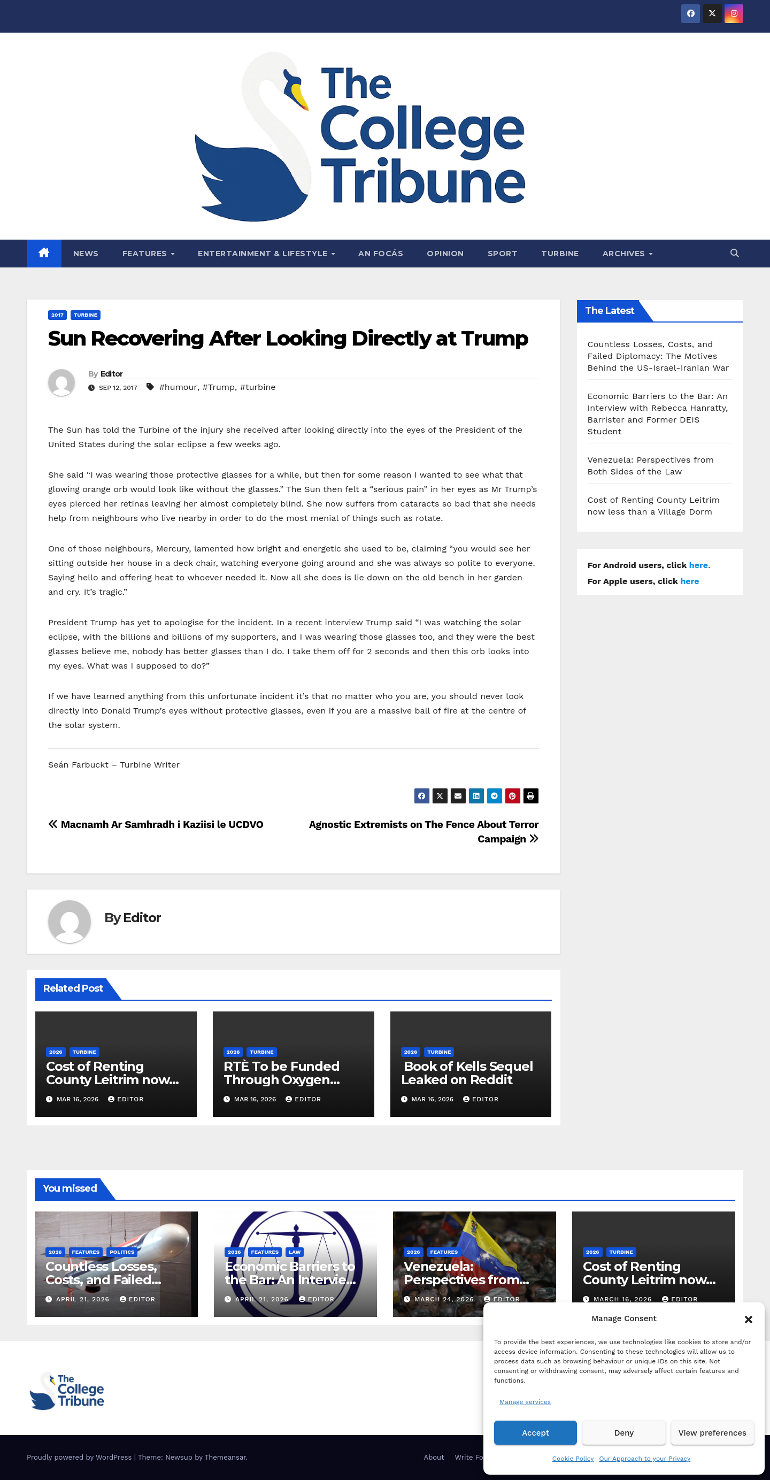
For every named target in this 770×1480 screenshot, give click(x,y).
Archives (625, 253)
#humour (178, 387)
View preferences (712, 1433)
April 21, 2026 (84, 1299)
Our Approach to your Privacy (644, 1458)
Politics (122, 1252)
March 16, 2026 (624, 1299)
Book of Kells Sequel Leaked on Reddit (467, 1073)
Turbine (560, 253)
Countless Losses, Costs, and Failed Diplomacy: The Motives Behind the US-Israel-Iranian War (658, 356)
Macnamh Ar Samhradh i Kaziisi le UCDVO (156, 824)
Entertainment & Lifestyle (264, 253)
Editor (112, 374)
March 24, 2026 (445, 1299)
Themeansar (225, 1457)
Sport (503, 253)
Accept (535, 1433)
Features (146, 253)
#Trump (219, 387)
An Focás (380, 253)
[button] (748, 1318)
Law (295, 1252)
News (86, 253)
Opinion (445, 253)
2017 (57, 315)
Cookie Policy (573, 1458)
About (434, 1457)
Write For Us (476, 1457)
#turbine (258, 387)
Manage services (525, 1402)
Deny (624, 1433)
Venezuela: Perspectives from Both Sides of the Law (472, 1280)
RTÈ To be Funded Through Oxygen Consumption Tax (282, 1080)
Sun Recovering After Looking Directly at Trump (288, 338)
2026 (56, 1052)
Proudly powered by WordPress (80, 1457)
